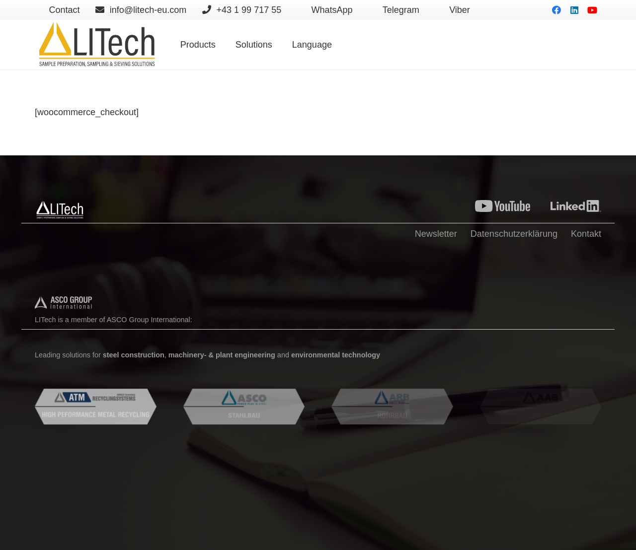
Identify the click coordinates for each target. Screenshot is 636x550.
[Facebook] (556, 10)
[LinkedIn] (574, 10)
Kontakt (586, 234)
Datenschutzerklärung (514, 234)
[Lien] (96, 44)
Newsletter (436, 234)
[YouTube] (592, 10)
